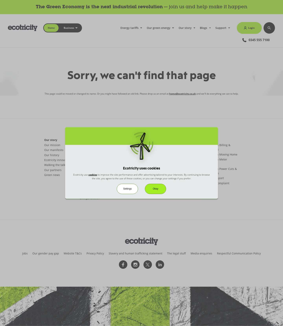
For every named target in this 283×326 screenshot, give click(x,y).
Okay (155, 188)
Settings (127, 188)
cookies (92, 174)
